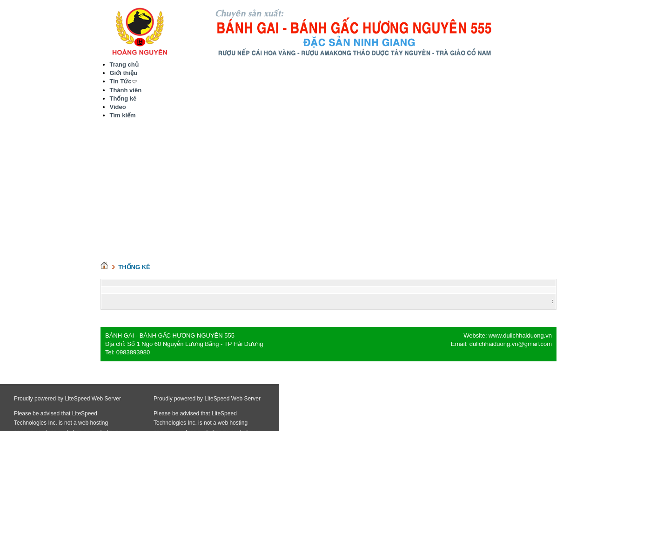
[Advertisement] (328, 194)
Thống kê (134, 267)
